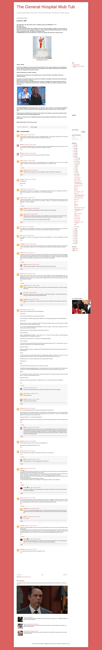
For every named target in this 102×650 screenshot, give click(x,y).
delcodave (22, 179)
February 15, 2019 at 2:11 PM (33, 299)
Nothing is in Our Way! (78, 185)
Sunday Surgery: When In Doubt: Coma (31, 624)
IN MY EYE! (76, 199)
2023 (74, 150)
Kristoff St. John (77, 220)
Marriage (75, 188)
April (75, 171)
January (75, 226)
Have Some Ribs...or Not (78, 191)
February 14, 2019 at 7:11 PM (29, 252)
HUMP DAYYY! (77, 215)
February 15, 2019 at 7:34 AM (33, 399)
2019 (74, 156)
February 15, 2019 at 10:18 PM (34, 539)
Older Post (65, 574)
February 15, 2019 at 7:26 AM (33, 459)
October (75, 161)
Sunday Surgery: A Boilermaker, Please (78, 183)
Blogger (68, 643)
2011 (74, 240)
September (76, 162)
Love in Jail (76, 201)
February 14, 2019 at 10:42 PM (30, 387)
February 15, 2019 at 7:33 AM (33, 427)
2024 (74, 148)
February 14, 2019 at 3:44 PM (29, 160)
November (76, 159)
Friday (75, 224)
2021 (74, 153)
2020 (74, 154)
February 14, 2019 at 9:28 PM (30, 441)
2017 (74, 230)
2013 (74, 236)
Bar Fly (75, 211)
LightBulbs (76, 204)
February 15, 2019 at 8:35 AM (33, 508)
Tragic (75, 202)
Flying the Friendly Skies (28, 617)
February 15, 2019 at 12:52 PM (31, 525)
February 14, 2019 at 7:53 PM (32, 170)
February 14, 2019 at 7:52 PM (28, 309)
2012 (74, 238)
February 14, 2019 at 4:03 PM (30, 179)
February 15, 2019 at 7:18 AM (29, 497)
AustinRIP (25, 508)
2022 (74, 151)
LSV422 (21, 134)
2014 (74, 235)
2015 (74, 233)
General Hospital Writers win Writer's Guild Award (79, 196)
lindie (21, 235)
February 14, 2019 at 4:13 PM (29, 189)
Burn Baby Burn (20, 580)
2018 (74, 228)
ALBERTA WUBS (76, 64)
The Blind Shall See (77, 180)
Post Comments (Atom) (26, 576)
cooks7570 (22, 549)
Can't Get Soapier (77, 177)
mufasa (21, 189)
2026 (74, 145)
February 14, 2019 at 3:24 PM (30, 144)
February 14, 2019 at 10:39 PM (30, 292)
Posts (74, 137)
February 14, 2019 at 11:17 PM (32, 393)
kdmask (25, 487)
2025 (74, 146)
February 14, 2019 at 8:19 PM (29, 408)
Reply (21, 140)
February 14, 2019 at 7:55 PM (32, 214)
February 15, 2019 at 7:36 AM (33, 264)
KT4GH (21, 252)
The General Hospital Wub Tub (46, 6)
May (75, 169)
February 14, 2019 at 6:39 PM (33, 208)
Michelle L (22, 144)
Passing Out (76, 193)
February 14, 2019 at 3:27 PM (30, 153)
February (76, 174)
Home (42, 574)
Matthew (21, 468)
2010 (74, 241)
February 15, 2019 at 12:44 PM (34, 516)
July (75, 166)
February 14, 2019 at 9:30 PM (33, 285)
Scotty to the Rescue (78, 213)
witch (21, 226)
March (75, 172)
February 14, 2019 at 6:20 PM (30, 244)
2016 (74, 232)
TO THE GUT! (76, 175)
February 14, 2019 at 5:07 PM (29, 197)
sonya (24, 170)
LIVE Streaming (77, 179)
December (76, 158)
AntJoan (21, 273)
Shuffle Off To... (77, 186)
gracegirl (25, 299)
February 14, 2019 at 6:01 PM (28, 226)
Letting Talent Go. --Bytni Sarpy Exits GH (78, 210)
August (75, 164)
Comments (75, 139)
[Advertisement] (77, 39)
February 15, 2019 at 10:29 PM (34, 487)
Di (23, 292)
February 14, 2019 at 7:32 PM (29, 273)
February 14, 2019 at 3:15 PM (29, 134)
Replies (22, 167)
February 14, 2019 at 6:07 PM (28, 235)
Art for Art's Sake (77, 218)
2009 (74, 243)
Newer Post (19, 574)
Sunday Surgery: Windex (78, 197)
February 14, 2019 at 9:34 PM (29, 450)
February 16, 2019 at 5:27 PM (30, 549)
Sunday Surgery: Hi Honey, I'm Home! (31, 631)
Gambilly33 (22, 244)
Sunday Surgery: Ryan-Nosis (79, 207)
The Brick (76, 206)
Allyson (21, 160)
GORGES (76, 190)
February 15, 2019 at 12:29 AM (29, 468)
